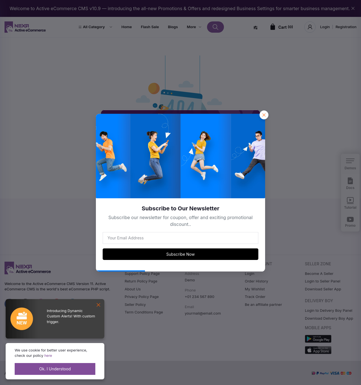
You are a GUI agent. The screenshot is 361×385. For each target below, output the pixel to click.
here (48, 355)
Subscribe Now (180, 254)
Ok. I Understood (55, 368)
